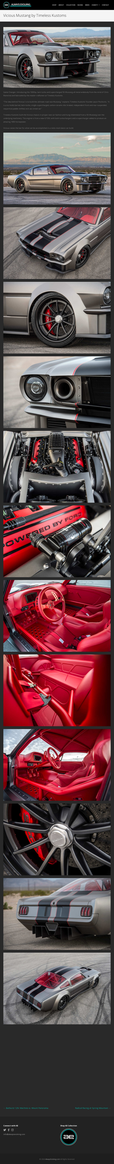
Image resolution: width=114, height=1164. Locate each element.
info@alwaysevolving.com (14, 1134)
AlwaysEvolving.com (52, 1159)
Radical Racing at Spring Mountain (93, 1108)
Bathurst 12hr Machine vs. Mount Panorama (25, 1108)
